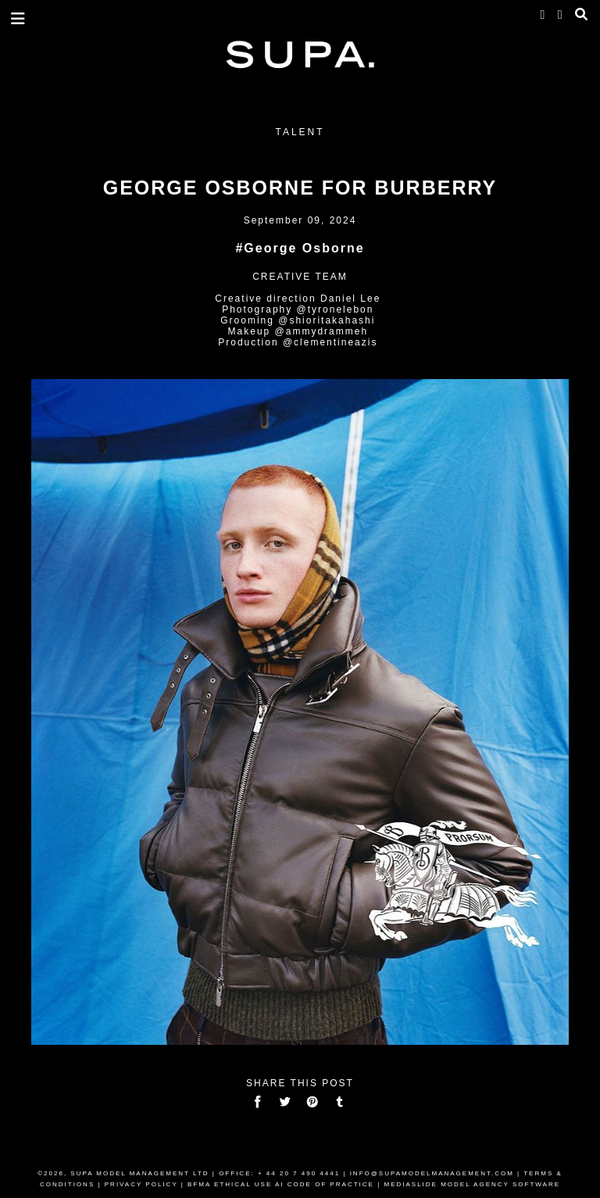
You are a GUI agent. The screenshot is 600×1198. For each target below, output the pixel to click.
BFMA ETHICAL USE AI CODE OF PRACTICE (281, 1184)
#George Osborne (299, 248)
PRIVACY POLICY (141, 1184)
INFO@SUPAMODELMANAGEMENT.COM (432, 1173)
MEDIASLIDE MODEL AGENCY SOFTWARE (472, 1184)
